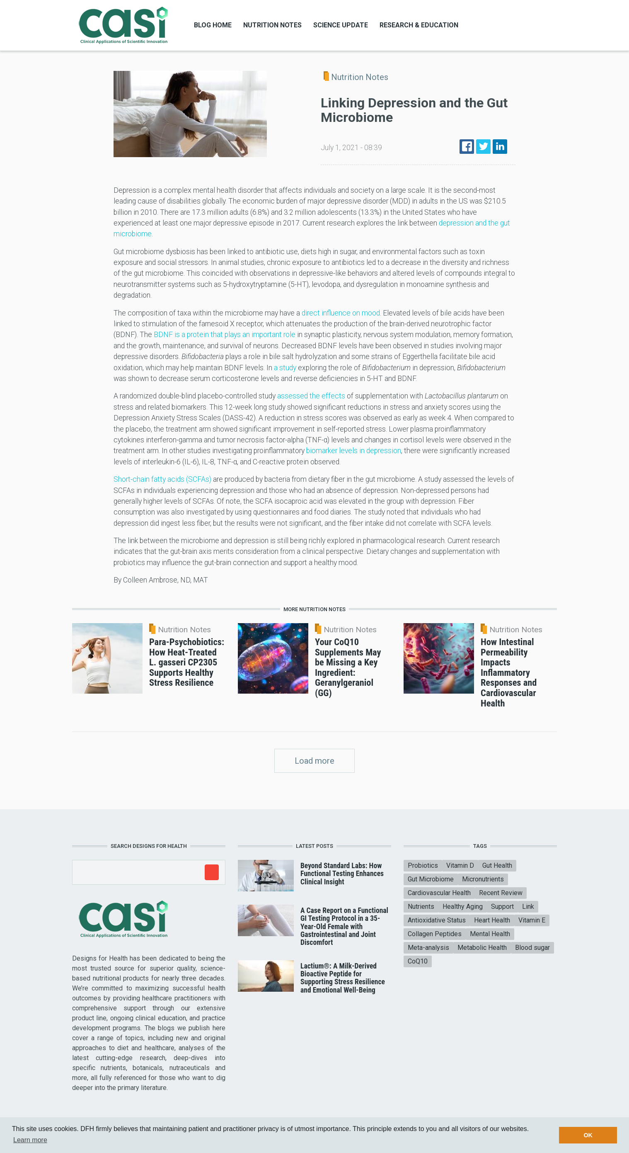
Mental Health (490, 934)
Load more (314, 761)
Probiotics (423, 865)
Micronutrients (483, 879)
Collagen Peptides (435, 934)
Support (502, 906)
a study (285, 368)
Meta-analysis (428, 948)
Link (528, 906)
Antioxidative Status (437, 920)
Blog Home (213, 25)
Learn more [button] (30, 1139)
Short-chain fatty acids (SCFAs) (162, 479)
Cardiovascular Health (439, 893)
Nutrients (421, 906)
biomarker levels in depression (353, 451)
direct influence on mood (341, 313)
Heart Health (492, 920)
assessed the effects (311, 396)
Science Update (340, 25)
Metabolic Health (482, 948)
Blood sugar (532, 948)
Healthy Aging (463, 906)
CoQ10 (418, 961)
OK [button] (588, 1135)
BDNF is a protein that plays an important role (224, 334)
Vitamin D (460, 865)
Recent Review (501, 893)
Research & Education (419, 25)
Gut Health (497, 865)
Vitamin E (531, 920)
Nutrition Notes (272, 25)
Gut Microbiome (431, 879)
